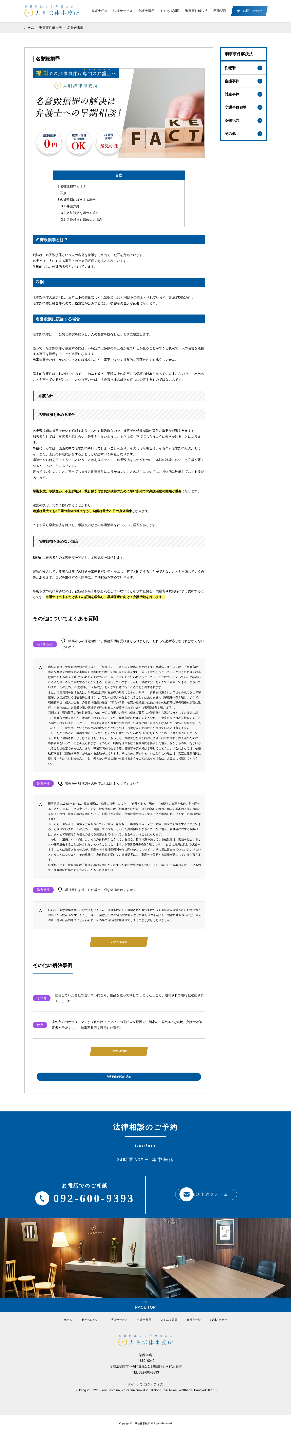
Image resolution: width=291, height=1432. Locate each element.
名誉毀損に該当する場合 (76, 197)
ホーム (29, 27)
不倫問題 (219, 11)
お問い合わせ (218, 1319)
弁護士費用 (146, 11)
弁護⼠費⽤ (144, 1319)
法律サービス (123, 11)
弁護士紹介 (99, 11)
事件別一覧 (194, 1319)
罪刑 (61, 191)
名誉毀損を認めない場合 (81, 217)
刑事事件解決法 (196, 11)
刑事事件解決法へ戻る (119, 1077)
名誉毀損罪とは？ (71, 184)
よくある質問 (169, 11)
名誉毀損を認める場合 (80, 211)
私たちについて (91, 1319)
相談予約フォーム (201, 1194)
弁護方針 (70, 204)
